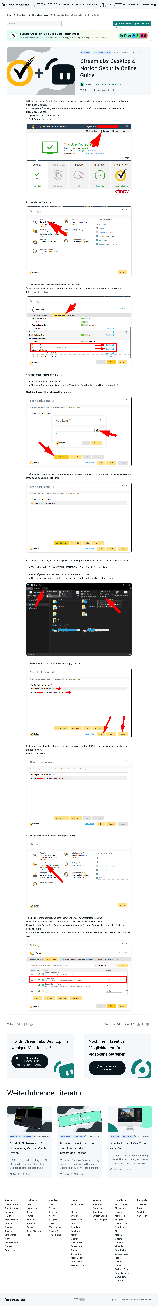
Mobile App (76, 1219)
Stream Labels (100, 1216)
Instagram (32, 1208)
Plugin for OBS (78, 1204)
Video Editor (77, 1258)
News (7, 1239)
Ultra (73, 1208)
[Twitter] (18, 1025)
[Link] (31, 1024)
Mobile (8, 1223)
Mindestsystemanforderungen (124, 28)
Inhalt (102, 37)
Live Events (10, 1235)
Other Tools (76, 1242)
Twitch (30, 1216)
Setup (52, 1204)
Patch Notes (55, 1235)
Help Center (22, 15)
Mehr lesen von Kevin (108, 84)
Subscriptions (122, 1254)
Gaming (9, 1231)
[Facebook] (25, 1025)
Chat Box (97, 1212)
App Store (54, 1216)
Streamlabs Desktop (40, 15)
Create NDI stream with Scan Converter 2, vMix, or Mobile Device (28, 1148)
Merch (74, 1235)
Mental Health (11, 1242)
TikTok (30, 1204)
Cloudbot (75, 1227)
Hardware (9, 1216)
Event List (97, 1208)
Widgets (53, 1219)
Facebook (32, 1223)
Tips (73, 1223)
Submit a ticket (122, 1273)
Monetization (11, 1219)
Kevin (28, 1174)
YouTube (31, 1219)
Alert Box (97, 1204)
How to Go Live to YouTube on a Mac (128, 1146)
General (119, 1239)
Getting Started (12, 1204)
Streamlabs (149, 4)
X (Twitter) (32, 1212)
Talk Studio (76, 1261)
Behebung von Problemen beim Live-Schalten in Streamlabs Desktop (77, 1148)
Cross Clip (76, 1254)
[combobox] (34, 23)
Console (119, 1242)
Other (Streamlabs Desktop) (55, 1227)
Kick (29, 1235)
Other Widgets (100, 1219)
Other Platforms (35, 1231)
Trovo (30, 1227)
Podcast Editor (78, 1265)
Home (9, 15)
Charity (8, 1227)
